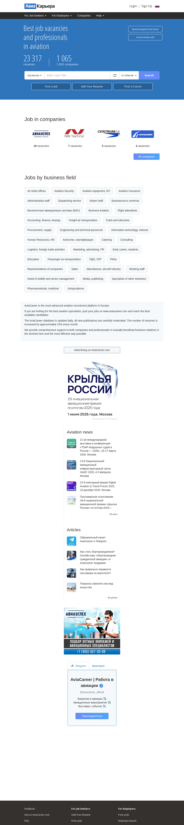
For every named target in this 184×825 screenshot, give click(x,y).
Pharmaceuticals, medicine (43, 288)
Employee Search (127, 820)
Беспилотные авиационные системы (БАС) (53, 210)
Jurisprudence (75, 288)
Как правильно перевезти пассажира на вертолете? (95, 571)
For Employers (62, 15)
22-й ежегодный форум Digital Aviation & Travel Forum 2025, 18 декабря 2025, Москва (98, 486)
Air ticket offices (36, 190)
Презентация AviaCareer (145, 29)
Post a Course (133, 86)
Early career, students (125, 249)
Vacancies (34, 75)
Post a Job (51, 86)
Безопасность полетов (125, 200)
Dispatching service (69, 200)
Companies (84, 15)
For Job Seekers (35, 15)
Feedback (29, 808)
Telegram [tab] (78, 665)
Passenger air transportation (64, 259)
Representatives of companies (45, 268)
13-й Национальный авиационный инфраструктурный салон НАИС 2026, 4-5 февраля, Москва (95, 468)
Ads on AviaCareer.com (37, 814)
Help (100, 15)
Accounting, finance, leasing (43, 220)
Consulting (126, 239)
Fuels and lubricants (118, 220)
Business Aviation (98, 210)
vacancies (41, 145)
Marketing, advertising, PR (88, 249)
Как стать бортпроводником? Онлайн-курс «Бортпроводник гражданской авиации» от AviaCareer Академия (98, 557)
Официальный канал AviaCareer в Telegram (93, 539)
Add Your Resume (92, 86)
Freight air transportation (83, 220)
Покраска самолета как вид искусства (96, 585)
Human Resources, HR (40, 239)
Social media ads (145, 37)
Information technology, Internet (129, 229)
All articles (112, 598)
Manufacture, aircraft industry (104, 268)
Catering (107, 239)
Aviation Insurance (129, 190)
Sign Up (146, 6)
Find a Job (76, 820)
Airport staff (96, 200)
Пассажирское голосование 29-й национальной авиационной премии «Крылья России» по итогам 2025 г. (98, 502)
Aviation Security (64, 190)
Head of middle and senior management (50, 278)
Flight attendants (127, 210)
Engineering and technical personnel (81, 229)
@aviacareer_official (92, 692)
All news (113, 514)
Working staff (136, 268)
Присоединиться (91, 716)
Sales (74, 268)
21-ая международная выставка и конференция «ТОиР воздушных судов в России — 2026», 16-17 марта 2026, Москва (98, 447)
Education (33, 259)
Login (133, 6)
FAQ (26, 820)
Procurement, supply (39, 229)
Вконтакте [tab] (98, 665)
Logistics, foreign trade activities (46, 249)
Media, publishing (93, 278)
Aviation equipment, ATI (96, 190)
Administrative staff (38, 200)
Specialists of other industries (129, 278)
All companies (146, 156)
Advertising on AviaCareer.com (92, 350)
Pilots (113, 259)
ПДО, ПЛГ (95, 259)
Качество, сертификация (78, 239)
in (129, 75)
